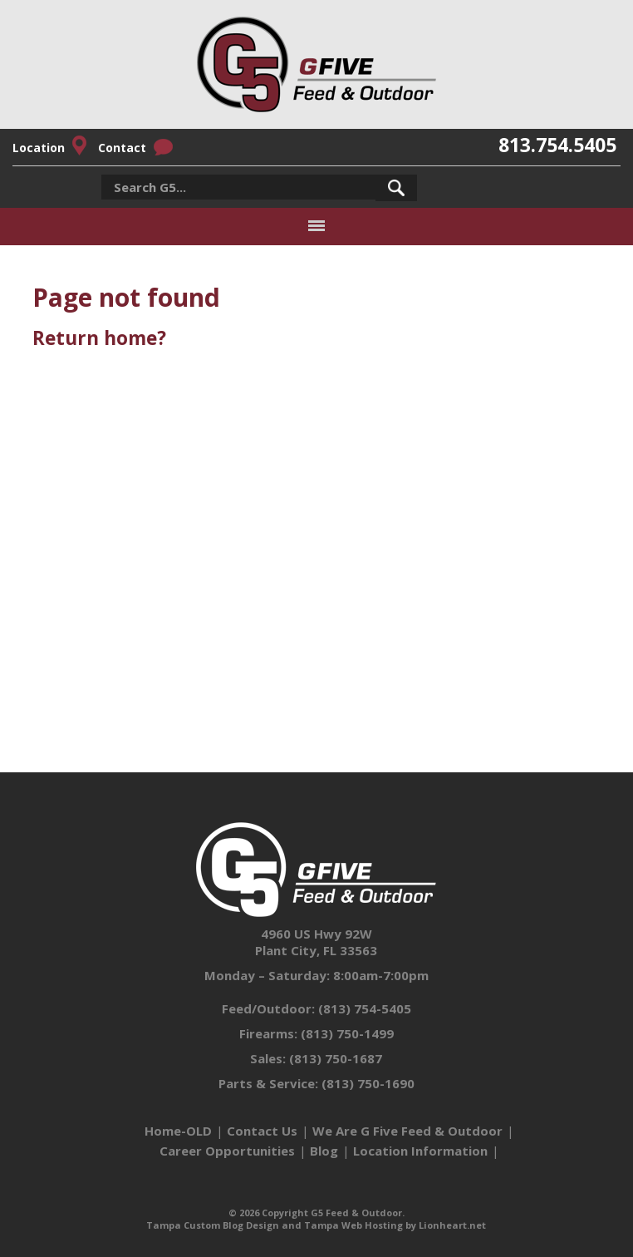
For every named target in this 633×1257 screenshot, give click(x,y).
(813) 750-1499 (347, 1033)
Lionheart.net (452, 1225)
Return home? (99, 338)
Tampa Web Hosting (353, 1225)
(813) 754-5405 (364, 1008)
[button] (396, 188)
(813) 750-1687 (335, 1058)
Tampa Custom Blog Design (212, 1225)
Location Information (420, 1150)
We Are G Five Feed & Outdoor (407, 1130)
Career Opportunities (227, 1150)
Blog (324, 1150)
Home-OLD (178, 1130)
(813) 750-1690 (368, 1083)
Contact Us (262, 1130)
